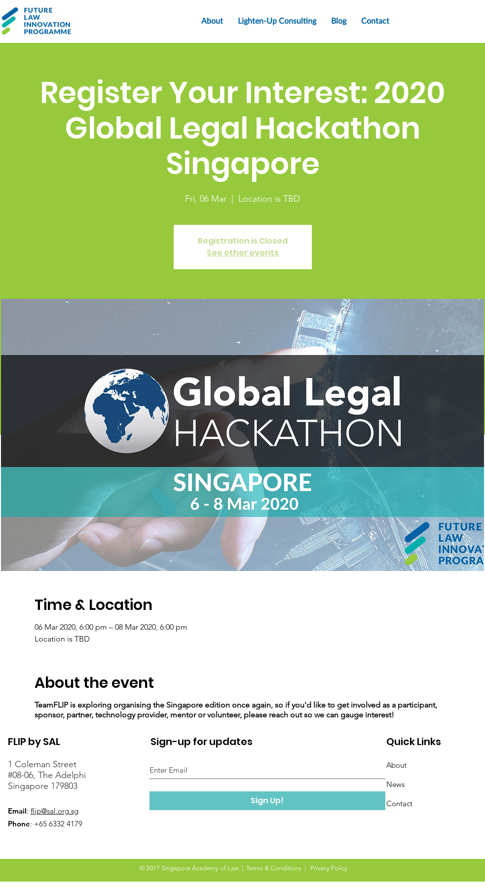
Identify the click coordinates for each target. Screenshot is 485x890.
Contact (399, 803)
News (395, 784)
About (396, 765)
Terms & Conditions (273, 868)
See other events (243, 252)
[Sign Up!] (267, 800)
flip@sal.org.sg (54, 811)
